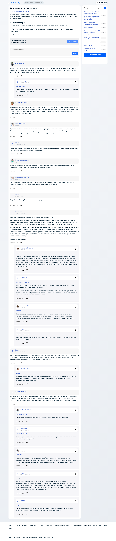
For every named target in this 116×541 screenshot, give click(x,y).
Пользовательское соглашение (63, 525)
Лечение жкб (87, 42)
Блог (100, 525)
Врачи (18, 525)
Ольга (17, 478)
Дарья (18, 373)
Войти (10, 528)
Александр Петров (21, 414)
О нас (41, 525)
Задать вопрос (72, 41)
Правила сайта (78, 525)
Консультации (29, 2)
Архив (105, 525)
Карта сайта (87, 525)
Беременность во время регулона (90, 49)
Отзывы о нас (48, 525)
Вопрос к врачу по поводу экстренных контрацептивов (91, 23)
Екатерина (19, 253)
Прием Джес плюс (88, 45)
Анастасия (19, 455)
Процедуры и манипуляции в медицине (20, 11)
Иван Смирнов (20, 86)
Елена (17, 505)
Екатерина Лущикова (22, 282)
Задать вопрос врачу (95, 54)
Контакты (11, 525)
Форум (95, 525)
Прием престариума (89, 27)
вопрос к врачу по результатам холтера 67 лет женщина (92, 38)
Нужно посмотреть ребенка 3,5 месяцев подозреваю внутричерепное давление (92, 32)
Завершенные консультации (29, 525)
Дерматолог (38, 2)
